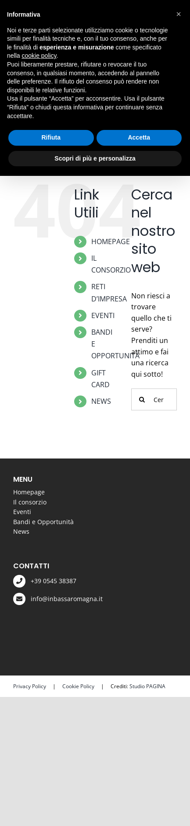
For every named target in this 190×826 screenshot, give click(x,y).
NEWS (101, 401)
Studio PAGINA (147, 686)
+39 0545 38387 (53, 581)
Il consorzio (30, 502)
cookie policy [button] (39, 55)
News (21, 531)
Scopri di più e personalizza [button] (94, 158)
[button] (179, 14)
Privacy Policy (29, 686)
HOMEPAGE (110, 241)
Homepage (29, 492)
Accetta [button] (139, 137)
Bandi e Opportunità (43, 522)
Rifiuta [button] (51, 137)
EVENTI (103, 315)
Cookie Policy (78, 686)
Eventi (22, 512)
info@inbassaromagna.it (67, 599)
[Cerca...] (154, 399)
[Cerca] (142, 399)
